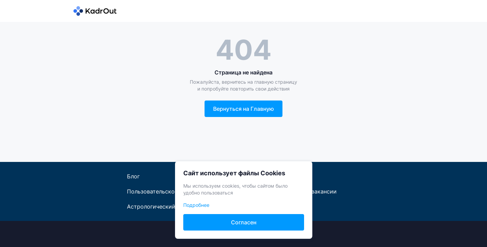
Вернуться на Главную (243, 108)
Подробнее (196, 205)
